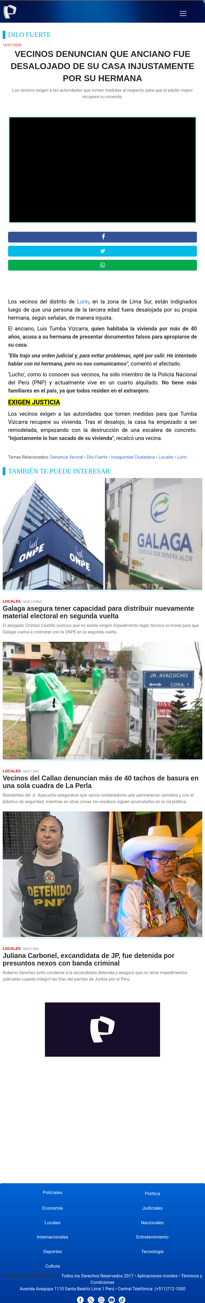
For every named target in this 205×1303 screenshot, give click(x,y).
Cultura (52, 1266)
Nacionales (152, 1222)
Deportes (52, 1251)
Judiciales (152, 1208)
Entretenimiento (152, 1237)
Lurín (83, 301)
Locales (165, 457)
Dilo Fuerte (97, 457)
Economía (53, 1208)
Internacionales (52, 1237)
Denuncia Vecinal (66, 457)
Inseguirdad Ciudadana (133, 457)
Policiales (52, 1192)
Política (152, 1193)
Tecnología (152, 1251)
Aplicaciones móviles (157, 1275)
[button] (183, 13)
